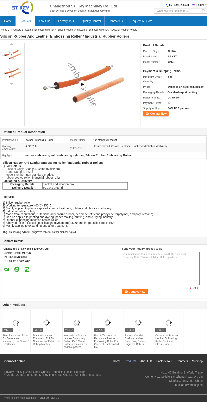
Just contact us (49, 397)
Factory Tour (66, 21)
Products (25, 21)
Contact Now (150, 113)
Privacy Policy (13, 372)
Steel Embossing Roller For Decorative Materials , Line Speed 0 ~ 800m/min (15, 340)
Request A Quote (141, 21)
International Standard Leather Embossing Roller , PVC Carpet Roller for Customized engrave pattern (76, 341)
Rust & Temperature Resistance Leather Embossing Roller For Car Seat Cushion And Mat (106, 341)
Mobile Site (8, 388)
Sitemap (197, 361)
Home (8, 21)
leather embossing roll (63, 232)
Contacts (182, 361)
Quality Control (91, 21)
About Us (45, 21)
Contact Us (115, 21)
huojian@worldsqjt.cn (189, 385)
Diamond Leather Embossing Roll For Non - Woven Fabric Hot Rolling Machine (46, 340)
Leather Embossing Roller (39, 29)
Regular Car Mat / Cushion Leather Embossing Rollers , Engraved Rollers (136, 340)
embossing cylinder (19, 232)
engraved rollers (41, 232)
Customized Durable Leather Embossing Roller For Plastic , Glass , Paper (166, 340)
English (200, 5)
